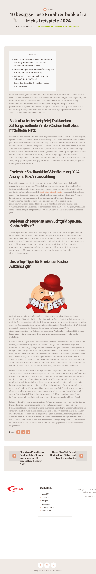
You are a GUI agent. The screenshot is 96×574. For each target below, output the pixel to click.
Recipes (45, 500)
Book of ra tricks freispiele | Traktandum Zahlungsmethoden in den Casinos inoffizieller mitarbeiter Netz (33, 62)
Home (18, 27)
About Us (45, 494)
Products (45, 497)
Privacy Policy (48, 507)
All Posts (27, 27)
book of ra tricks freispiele (51, 192)
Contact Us (46, 510)
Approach (46, 504)
